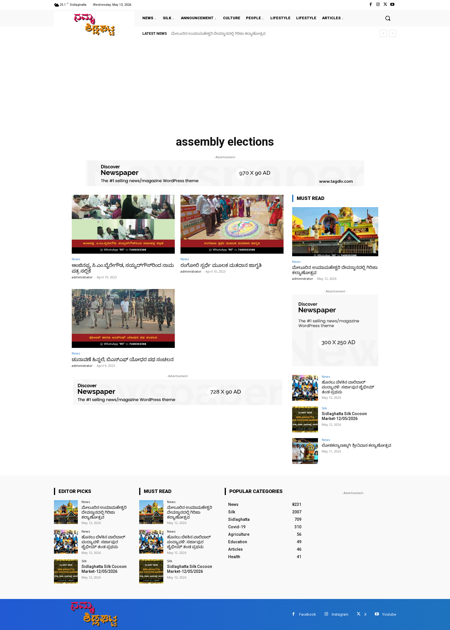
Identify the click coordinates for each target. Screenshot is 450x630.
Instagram (340, 614)
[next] (392, 33)
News (76, 259)
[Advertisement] (225, 84)
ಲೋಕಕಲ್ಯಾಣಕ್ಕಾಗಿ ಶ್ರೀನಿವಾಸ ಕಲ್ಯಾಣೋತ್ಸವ (356, 445)
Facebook (307, 614)
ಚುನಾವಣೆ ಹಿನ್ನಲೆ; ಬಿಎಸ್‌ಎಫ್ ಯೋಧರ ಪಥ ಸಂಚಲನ (123, 359)
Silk (324, 408)
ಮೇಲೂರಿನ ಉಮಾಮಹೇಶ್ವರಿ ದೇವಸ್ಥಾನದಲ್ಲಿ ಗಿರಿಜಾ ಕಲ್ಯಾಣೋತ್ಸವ (218, 33)
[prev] (383, 33)
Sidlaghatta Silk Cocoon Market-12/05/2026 (344, 416)
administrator (82, 277)
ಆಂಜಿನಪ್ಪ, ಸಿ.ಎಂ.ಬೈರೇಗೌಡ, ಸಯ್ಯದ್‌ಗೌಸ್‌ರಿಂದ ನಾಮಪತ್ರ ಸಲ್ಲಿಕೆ (123, 268)
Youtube (389, 614)
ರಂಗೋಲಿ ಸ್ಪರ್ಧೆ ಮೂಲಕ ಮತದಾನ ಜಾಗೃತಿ (221, 265)
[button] (387, 18)
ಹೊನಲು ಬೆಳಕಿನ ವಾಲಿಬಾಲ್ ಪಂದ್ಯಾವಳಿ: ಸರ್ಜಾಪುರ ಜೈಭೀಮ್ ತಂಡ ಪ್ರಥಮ (348, 387)
